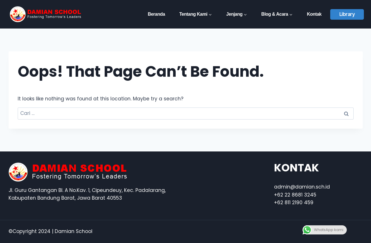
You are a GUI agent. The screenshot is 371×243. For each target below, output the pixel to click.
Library (347, 14)
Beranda (156, 14)
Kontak (314, 14)
